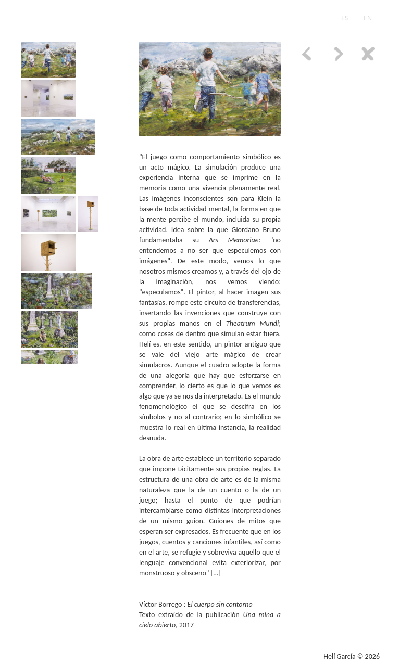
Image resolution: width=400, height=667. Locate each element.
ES (344, 18)
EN (368, 18)
